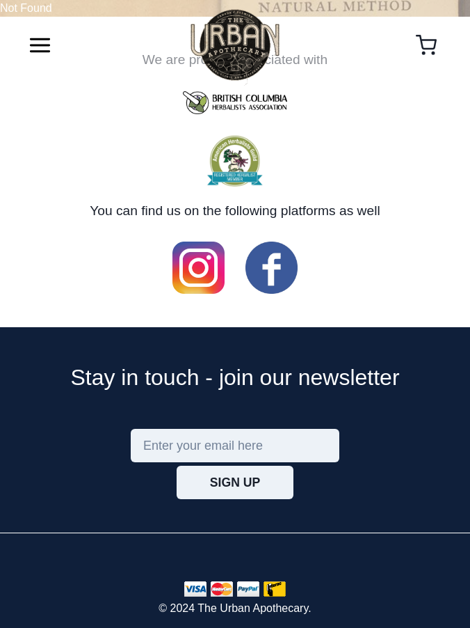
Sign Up (235, 482)
